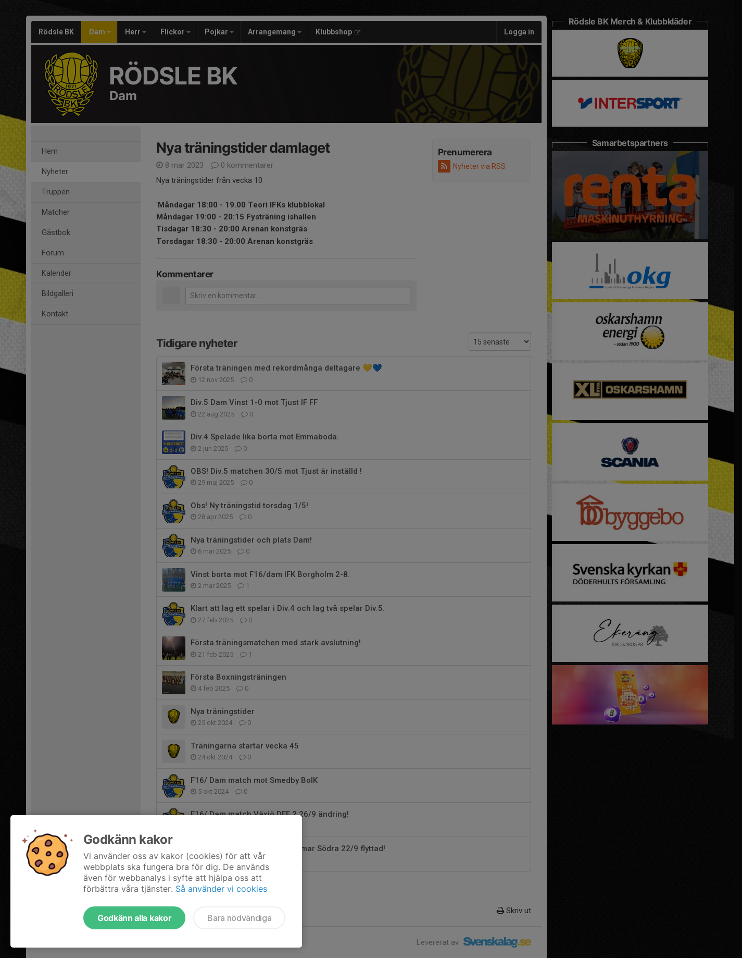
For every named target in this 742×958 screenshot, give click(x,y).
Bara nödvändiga (239, 918)
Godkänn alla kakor (134, 918)
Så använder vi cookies (221, 888)
